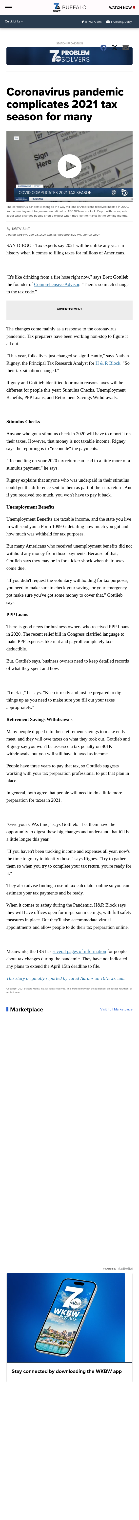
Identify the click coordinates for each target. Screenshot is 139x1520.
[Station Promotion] (69, 56)
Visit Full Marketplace (116, 1009)
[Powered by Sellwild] (125, 1269)
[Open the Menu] (8, 7)
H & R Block (108, 363)
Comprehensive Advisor (56, 284)
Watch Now (122, 7)
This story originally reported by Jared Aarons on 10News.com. (66, 978)
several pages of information (79, 951)
